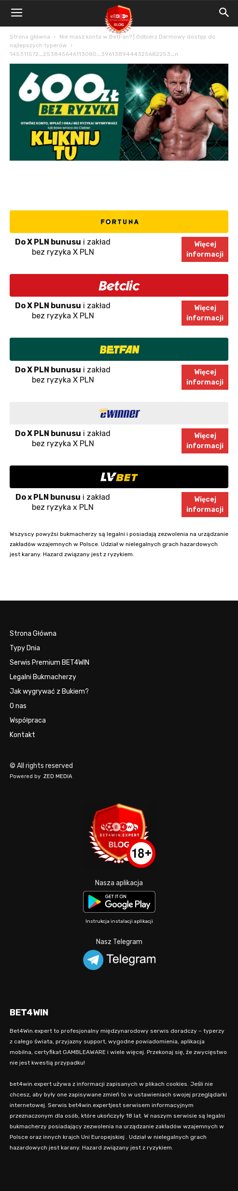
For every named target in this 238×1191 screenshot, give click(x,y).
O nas (18, 706)
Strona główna (30, 36)
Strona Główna (33, 634)
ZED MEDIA (57, 776)
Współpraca (28, 720)
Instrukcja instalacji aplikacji (119, 921)
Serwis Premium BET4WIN (49, 662)
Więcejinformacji (205, 249)
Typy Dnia (25, 648)
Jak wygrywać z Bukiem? (49, 691)
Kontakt (22, 735)
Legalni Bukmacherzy (43, 677)
